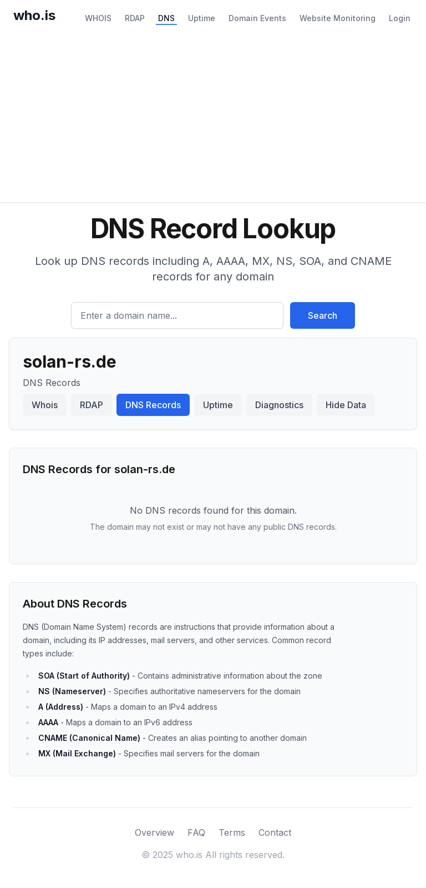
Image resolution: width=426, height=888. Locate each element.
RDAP (135, 18)
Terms (232, 832)
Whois (45, 404)
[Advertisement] (213, 119)
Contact (274, 832)
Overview (154, 832)
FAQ (196, 832)
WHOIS (98, 18)
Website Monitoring (338, 18)
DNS (166, 18)
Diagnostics (279, 404)
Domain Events (257, 18)
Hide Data (346, 404)
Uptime (201, 18)
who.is (34, 15)
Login (399, 18)
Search (322, 315)
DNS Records (153, 404)
